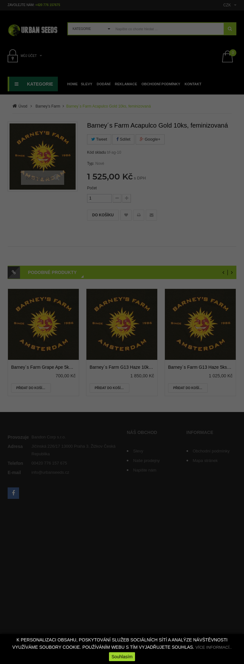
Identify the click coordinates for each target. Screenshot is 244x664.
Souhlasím (122, 656)
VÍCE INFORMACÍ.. (213, 647)
